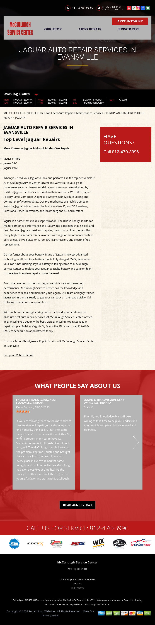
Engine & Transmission (32, 400)
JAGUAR (20, 117)
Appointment (130, 21)
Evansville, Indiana (29, 402)
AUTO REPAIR (89, 29)
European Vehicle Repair (18, 355)
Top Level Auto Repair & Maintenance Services (74, 113)
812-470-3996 (82, 7)
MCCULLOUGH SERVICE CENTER (23, 113)
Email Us (77, 583)
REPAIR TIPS (128, 29)
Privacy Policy (50, 615)
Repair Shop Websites (42, 611)
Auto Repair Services (77, 568)
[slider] (23, 411)
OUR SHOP (53, 29)
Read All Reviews (77, 505)
